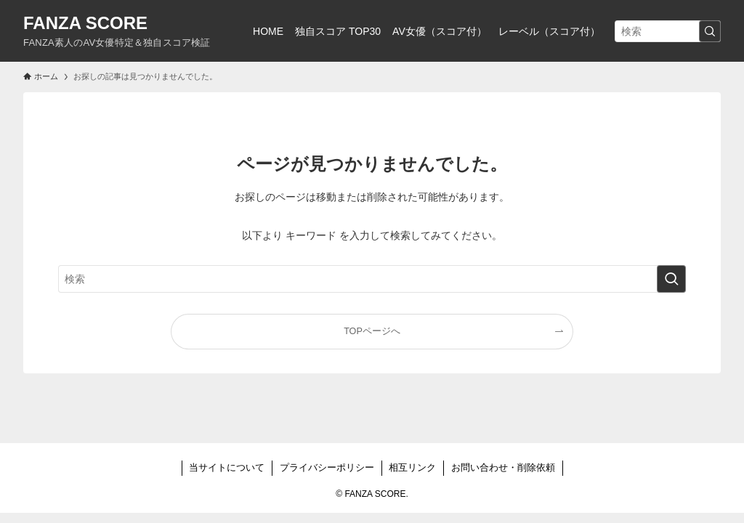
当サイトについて (226, 467)
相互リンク (412, 467)
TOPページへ (372, 331)
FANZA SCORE (85, 23)
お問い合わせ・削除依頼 (503, 467)
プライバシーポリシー (327, 467)
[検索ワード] (668, 31)
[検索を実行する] (710, 31)
